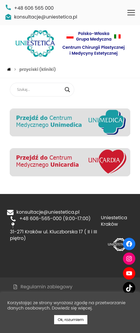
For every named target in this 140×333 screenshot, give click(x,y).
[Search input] (39, 90)
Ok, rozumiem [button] (71, 319)
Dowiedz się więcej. (72, 308)
